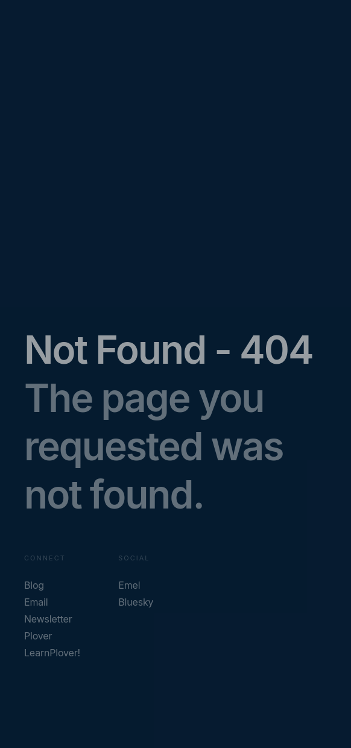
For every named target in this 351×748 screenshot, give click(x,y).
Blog (34, 585)
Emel (129, 585)
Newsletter (48, 619)
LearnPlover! (52, 653)
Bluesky (135, 602)
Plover (38, 636)
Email (36, 602)
